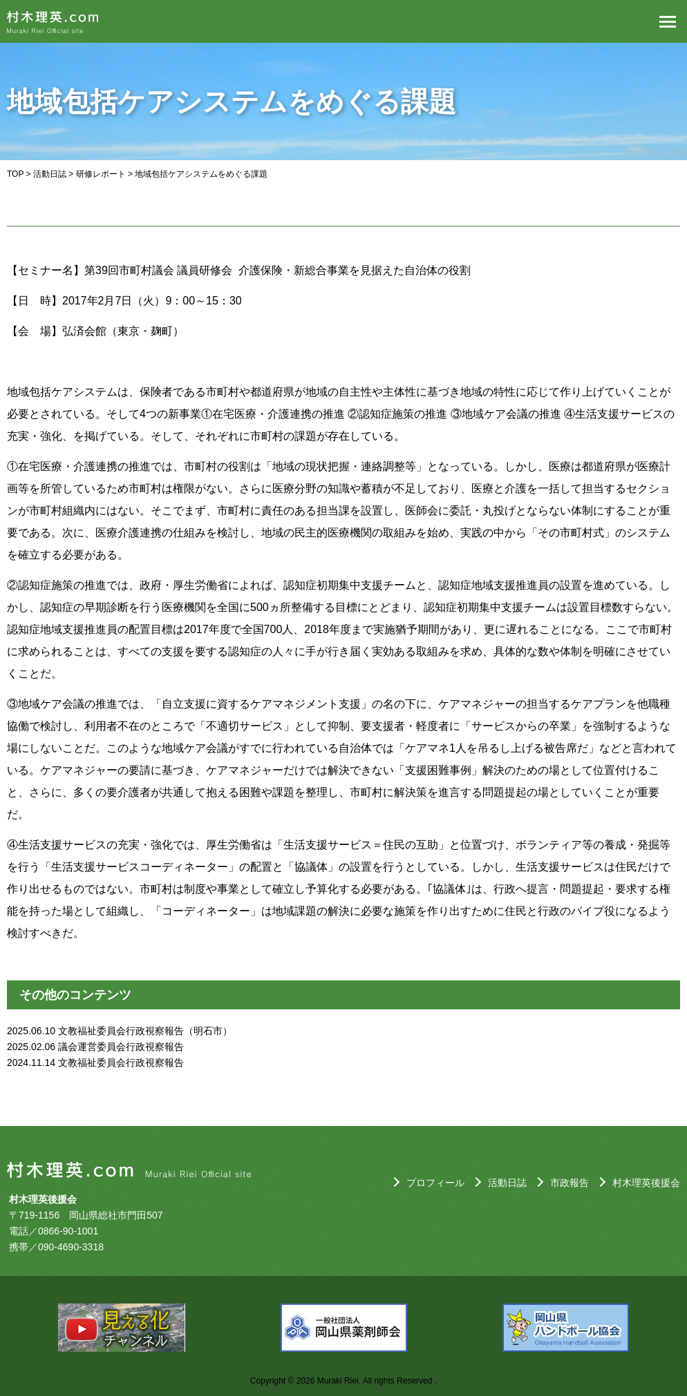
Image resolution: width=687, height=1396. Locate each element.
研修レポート (101, 174)
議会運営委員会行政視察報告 (121, 1046)
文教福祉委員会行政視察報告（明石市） (145, 1030)
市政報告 (569, 1182)
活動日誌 (49, 174)
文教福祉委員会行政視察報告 (121, 1062)
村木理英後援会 (646, 1182)
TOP (15, 174)
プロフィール (435, 1182)
